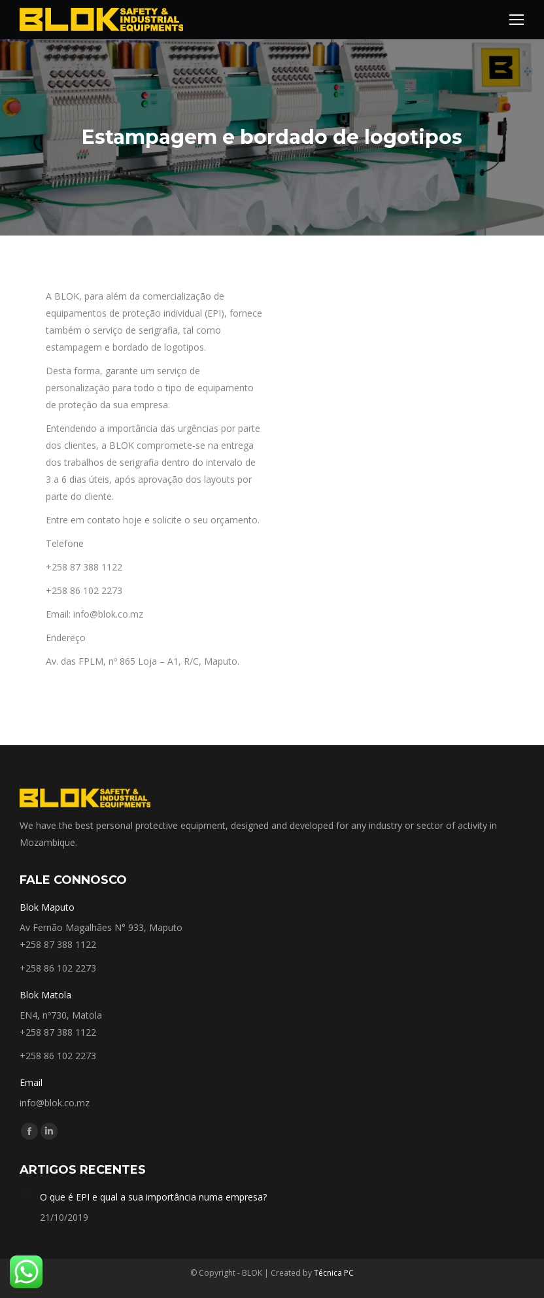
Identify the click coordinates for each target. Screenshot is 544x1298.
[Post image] (25, 1194)
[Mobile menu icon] (516, 19)
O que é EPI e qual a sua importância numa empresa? (153, 1197)
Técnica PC (334, 1272)
